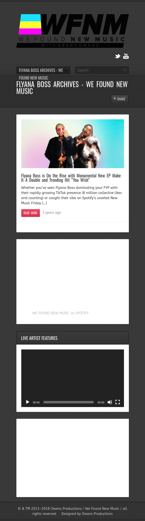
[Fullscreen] (117, 402)
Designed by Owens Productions (87, 514)
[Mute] (109, 402)
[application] (72, 378)
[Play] (27, 402)
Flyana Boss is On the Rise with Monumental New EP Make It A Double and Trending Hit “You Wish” (71, 177)
